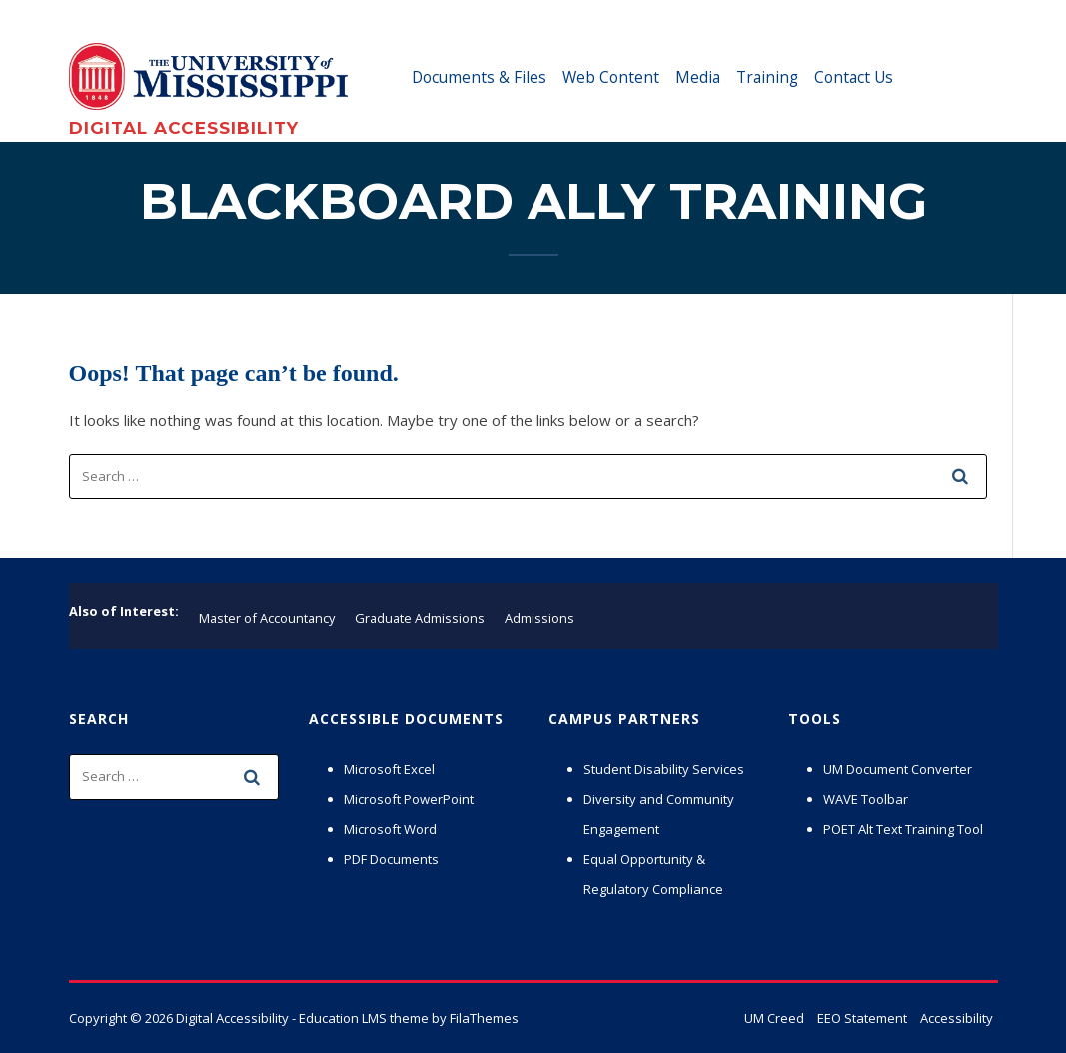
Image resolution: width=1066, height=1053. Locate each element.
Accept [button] (894, 1023)
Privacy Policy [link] (719, 1023)
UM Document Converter (897, 769)
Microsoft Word (390, 829)
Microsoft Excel (389, 769)
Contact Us (853, 77)
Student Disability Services (663, 769)
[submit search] (961, 476)
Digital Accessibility (184, 128)
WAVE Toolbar (865, 799)
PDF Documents (391, 859)
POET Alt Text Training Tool (903, 829)
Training (767, 77)
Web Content (610, 77)
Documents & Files (479, 77)
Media (697, 77)
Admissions (539, 618)
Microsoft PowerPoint (409, 799)
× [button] (1047, 1011)
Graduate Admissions (420, 618)
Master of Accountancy (267, 618)
